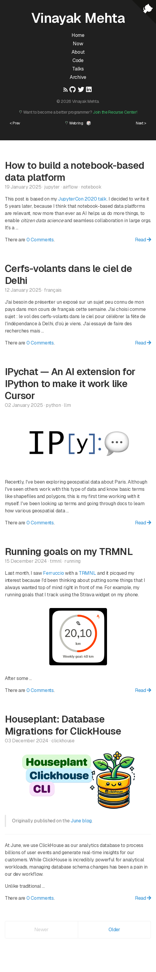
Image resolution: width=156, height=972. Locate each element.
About (78, 52)
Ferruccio (53, 573)
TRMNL (87, 573)
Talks (78, 69)
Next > (141, 123)
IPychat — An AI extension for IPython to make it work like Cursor (70, 383)
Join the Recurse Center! (115, 112)
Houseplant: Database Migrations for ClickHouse (63, 725)
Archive (78, 77)
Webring (74, 123)
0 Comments (40, 240)
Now (78, 43)
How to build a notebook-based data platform (74, 171)
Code (78, 60)
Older (114, 929)
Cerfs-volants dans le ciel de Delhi (68, 274)
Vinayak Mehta (77, 18)
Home (78, 35)
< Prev (15, 123)
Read (143, 240)
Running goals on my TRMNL (69, 551)
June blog (81, 821)
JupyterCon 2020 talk (82, 199)
